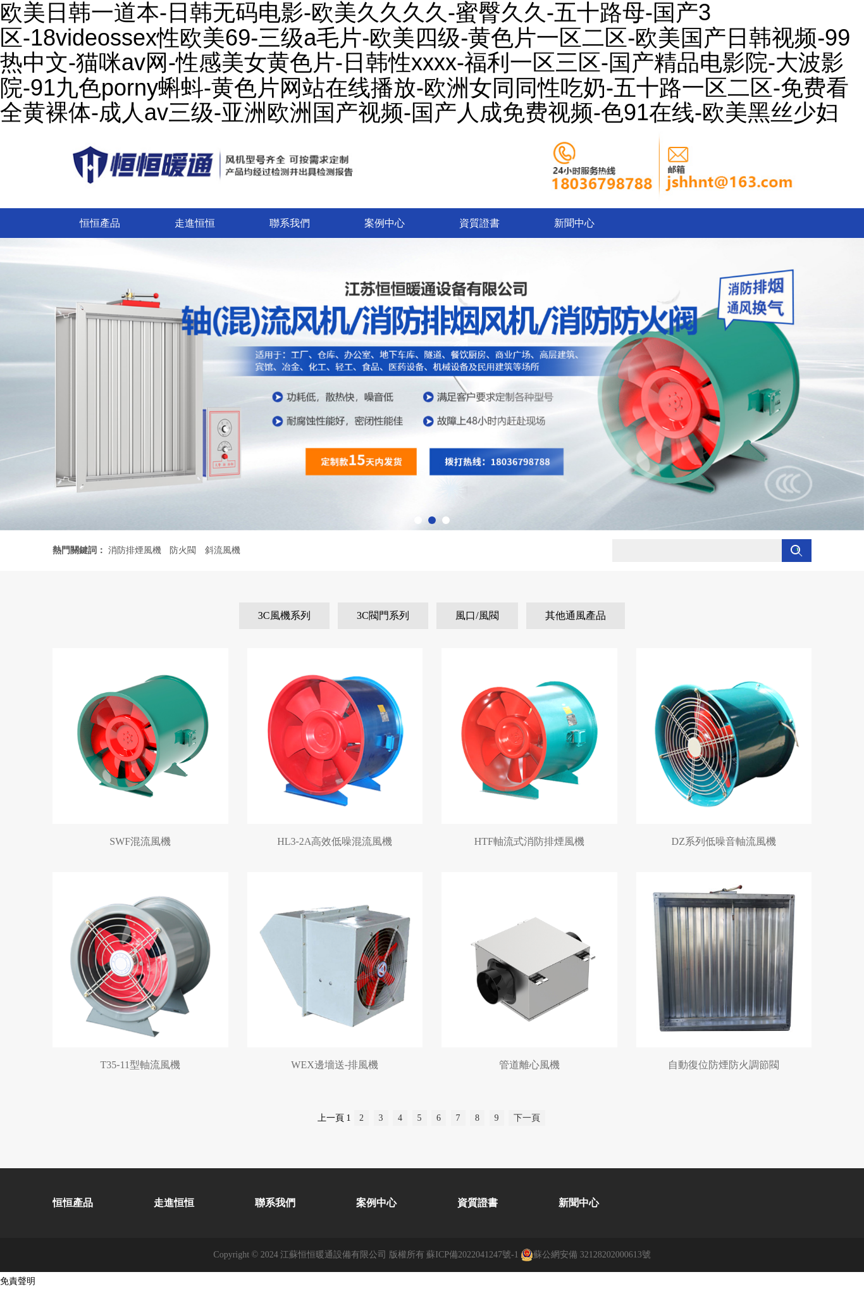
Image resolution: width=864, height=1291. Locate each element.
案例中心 (384, 223)
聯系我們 (289, 223)
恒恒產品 (100, 223)
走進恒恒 (195, 223)
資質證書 (479, 223)
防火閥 (183, 550)
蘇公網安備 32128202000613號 (586, 1255)
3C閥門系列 (383, 615)
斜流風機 (222, 550)
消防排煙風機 (134, 550)
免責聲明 (17, 1281)
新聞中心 (574, 223)
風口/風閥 (476, 615)
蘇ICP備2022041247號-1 (472, 1254)
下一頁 (527, 1118)
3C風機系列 (284, 615)
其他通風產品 (575, 615)
